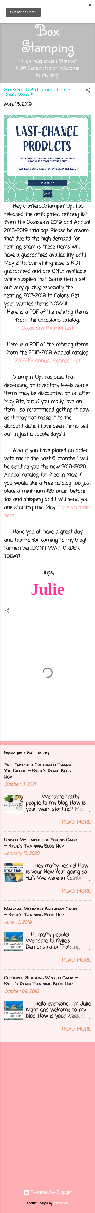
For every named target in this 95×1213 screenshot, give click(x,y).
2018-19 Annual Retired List (47, 361)
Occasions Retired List (47, 328)
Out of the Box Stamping (48, 30)
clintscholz (60, 1203)
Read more (76, 822)
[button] (88, 91)
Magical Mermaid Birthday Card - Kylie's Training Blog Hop (40, 912)
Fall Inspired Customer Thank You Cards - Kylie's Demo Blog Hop (37, 770)
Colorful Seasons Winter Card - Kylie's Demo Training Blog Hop (41, 981)
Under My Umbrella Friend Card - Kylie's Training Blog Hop (40, 843)
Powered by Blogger (47, 1192)
